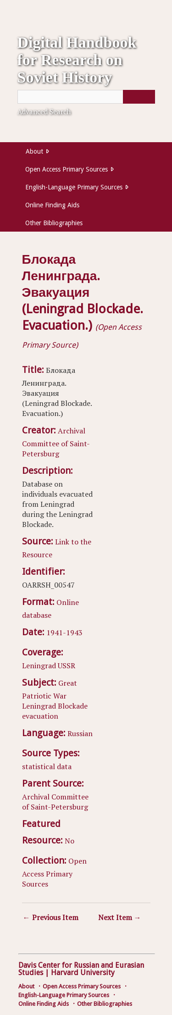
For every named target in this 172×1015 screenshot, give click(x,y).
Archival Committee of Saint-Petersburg (56, 442)
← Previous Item (50, 917)
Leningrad (39, 665)
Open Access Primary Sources (66, 169)
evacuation (40, 716)
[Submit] (139, 97)
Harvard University (83, 972)
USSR (66, 665)
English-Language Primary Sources (73, 187)
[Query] (86, 97)
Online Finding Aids (52, 205)
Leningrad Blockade (55, 706)
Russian (80, 733)
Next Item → (119, 917)
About (34, 151)
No (69, 841)
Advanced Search (44, 111)
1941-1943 (64, 632)
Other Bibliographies (54, 223)
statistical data (47, 766)
